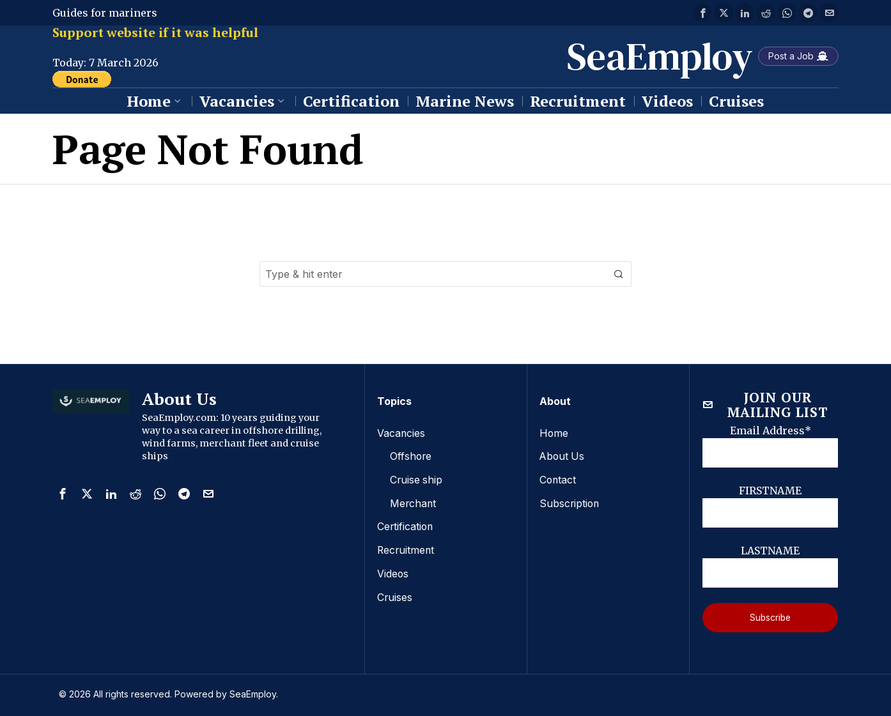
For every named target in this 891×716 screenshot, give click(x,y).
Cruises (395, 594)
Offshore (411, 456)
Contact (558, 479)
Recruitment (406, 548)
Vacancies (401, 433)
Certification (406, 525)
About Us (562, 456)
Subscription (570, 502)
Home (554, 433)
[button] (618, 274)
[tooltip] (702, 12)
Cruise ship (417, 479)
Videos (393, 571)
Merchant (413, 502)
